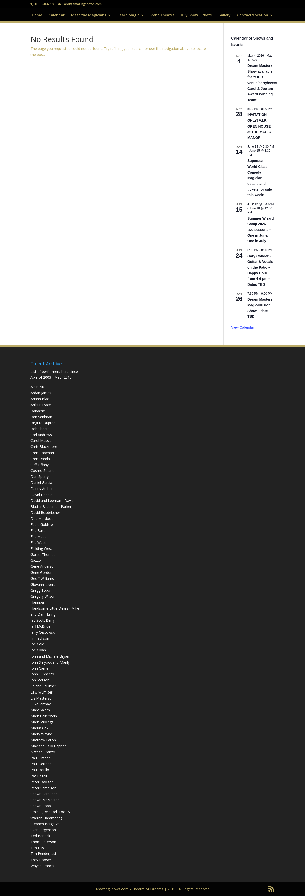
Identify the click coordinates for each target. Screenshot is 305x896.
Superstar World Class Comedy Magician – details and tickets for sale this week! (259, 178)
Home (37, 15)
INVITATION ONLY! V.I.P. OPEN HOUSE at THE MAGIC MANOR (259, 126)
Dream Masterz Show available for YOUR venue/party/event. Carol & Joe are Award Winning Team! (262, 83)
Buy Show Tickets (196, 15)
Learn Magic (128, 15)
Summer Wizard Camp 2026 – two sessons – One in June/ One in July (260, 229)
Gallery (224, 15)
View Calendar (242, 327)
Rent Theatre (162, 15)
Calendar (57, 15)
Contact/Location (252, 15)
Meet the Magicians (88, 15)
